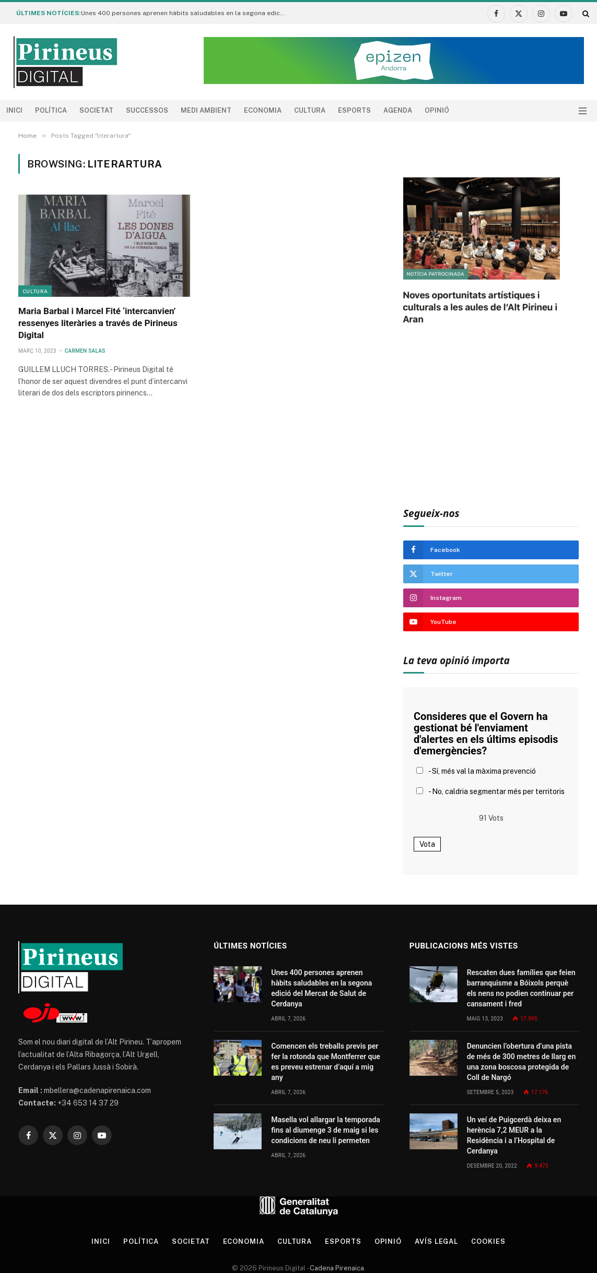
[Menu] (583, 111)
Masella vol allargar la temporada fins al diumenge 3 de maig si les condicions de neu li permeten (325, 1130)
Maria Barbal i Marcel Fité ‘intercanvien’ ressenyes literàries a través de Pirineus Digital (98, 323)
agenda (397, 110)
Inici (14, 110)
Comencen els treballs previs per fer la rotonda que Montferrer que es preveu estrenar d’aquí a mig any (325, 1062)
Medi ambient (206, 110)
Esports (354, 110)
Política (51, 110)
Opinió (437, 110)
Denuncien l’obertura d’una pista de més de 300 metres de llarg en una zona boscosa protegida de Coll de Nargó (521, 1062)
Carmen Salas (85, 351)
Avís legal (436, 1241)
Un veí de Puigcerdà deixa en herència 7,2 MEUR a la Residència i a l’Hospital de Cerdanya (514, 1135)
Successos (147, 110)
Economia (263, 110)
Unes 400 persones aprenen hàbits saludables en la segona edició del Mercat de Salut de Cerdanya (185, 13)
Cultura (309, 110)
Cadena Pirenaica (336, 1268)
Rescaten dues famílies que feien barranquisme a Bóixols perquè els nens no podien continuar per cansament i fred (521, 988)
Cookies (488, 1241)
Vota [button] (427, 844)
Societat (96, 110)
